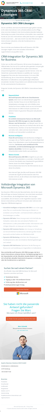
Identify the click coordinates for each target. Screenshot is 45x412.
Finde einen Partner (22, 289)
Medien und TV (5, 391)
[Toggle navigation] (42, 3)
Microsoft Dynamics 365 (19, 406)
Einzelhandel (4, 384)
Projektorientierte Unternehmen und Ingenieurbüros (11, 396)
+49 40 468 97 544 (26, 3)
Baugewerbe (4, 388)
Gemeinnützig (5, 393)
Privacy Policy (29, 406)
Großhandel (4, 386)
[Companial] (10, 3)
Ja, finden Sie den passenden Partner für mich (21, 319)
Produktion (4, 381)
